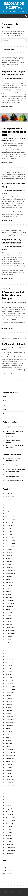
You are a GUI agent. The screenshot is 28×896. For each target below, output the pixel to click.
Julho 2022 (9, 585)
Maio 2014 (9, 832)
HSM (4, 409)
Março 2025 (9, 511)
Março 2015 (9, 809)
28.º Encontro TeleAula (13, 343)
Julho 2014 (9, 826)
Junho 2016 (9, 767)
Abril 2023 (8, 558)
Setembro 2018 (10, 695)
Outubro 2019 (10, 657)
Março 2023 (9, 561)
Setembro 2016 (10, 761)
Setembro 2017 (10, 728)
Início (4, 396)
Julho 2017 (9, 731)
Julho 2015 (9, 797)
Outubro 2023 (10, 546)
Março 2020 (9, 642)
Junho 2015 (9, 800)
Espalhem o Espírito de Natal (13, 436)
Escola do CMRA (11, 138)
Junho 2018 (9, 701)
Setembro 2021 (10, 609)
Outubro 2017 (10, 725)
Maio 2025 (9, 505)
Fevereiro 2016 (10, 779)
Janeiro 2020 (9, 648)
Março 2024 (9, 534)
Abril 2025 (8, 508)
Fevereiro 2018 (10, 713)
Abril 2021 (8, 621)
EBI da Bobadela (12, 176)
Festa (8, 178)
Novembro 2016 (10, 755)
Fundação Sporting (14, 178)
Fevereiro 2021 (10, 627)
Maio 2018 (9, 704)
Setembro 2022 (10, 579)
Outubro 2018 (10, 692)
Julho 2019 (9, 666)
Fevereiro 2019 (10, 680)
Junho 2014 (9, 829)
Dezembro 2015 (10, 785)
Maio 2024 (9, 531)
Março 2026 (9, 493)
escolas (8, 302)
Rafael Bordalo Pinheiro (12, 235)
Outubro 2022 (10, 576)
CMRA (4, 401)
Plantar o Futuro (5, 288)
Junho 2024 (9, 528)
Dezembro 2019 (10, 651)
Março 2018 (9, 710)
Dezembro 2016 (10, 752)
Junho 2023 (9, 552)
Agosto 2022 (9, 582)
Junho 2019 (9, 669)
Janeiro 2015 (9, 814)
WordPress (21, 891)
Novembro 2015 (10, 788)
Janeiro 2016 (9, 782)
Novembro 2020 (10, 633)
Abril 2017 (8, 740)
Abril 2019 (8, 674)
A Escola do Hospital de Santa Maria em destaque (12, 295)
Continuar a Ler (7, 106)
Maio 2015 (9, 803)
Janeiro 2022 (9, 600)
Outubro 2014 (10, 823)
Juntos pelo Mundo (6, 338)
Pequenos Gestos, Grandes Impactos (10, 125)
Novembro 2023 (10, 543)
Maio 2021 (9, 618)
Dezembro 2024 (10, 517)
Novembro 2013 (10, 850)
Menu (3, 16)
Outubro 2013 (10, 853)
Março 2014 (9, 838)
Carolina (19, 892)
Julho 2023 (9, 549)
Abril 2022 (8, 594)
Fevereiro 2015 (10, 812)
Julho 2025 (9, 499)
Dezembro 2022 (10, 570)
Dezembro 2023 (10, 540)
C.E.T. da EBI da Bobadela (7, 172)
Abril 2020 (8, 639)
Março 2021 (9, 624)
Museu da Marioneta (13, 62)
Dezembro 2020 (10, 630)
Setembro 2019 (10, 660)
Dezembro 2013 (10, 847)
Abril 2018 (8, 707)
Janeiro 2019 (9, 683)
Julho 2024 (9, 526)
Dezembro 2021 (10, 603)
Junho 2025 (9, 502)
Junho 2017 (9, 734)
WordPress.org (7, 873)
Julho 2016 (9, 764)
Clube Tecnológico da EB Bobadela (10, 57)
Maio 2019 (9, 671)
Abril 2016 (8, 773)
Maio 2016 (9, 770)
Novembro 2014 (10, 820)
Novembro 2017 (10, 722)
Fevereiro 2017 (10, 746)
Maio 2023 (9, 555)
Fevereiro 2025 (10, 514)
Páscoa (6, 66)
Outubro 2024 (10, 523)
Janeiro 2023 (9, 567)
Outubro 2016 (10, 758)
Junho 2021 (9, 615)
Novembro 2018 (10, 689)
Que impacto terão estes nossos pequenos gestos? (13, 131)
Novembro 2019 (10, 654)
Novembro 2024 (10, 520)
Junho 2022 (9, 588)
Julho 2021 (9, 612)
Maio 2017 (9, 737)
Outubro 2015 (10, 791)
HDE (4, 405)
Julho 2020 (9, 636)
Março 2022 (9, 597)
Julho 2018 (9, 698)
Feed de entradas (7, 867)
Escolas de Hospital (14, 5)
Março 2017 (9, 743)
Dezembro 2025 (10, 496)
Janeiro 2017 (9, 749)
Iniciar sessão (6, 864)
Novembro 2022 (10, 573)
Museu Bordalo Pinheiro (14, 232)
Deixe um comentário (20, 80)
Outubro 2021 (10, 606)
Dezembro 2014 (10, 817)
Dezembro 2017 (10, 719)
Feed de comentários (8, 870)
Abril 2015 (8, 806)
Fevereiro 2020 (10, 645)
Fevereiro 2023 (10, 564)
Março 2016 (9, 776)
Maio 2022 (9, 591)
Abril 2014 (8, 835)
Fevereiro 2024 (10, 537)
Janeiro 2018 (9, 716)
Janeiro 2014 (9, 844)
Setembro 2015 (10, 794)
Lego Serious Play (17, 59)
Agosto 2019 (9, 663)
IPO (4, 413)
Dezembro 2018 (10, 686)
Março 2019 (9, 677)
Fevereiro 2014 (10, 841)
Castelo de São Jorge (6, 230)
